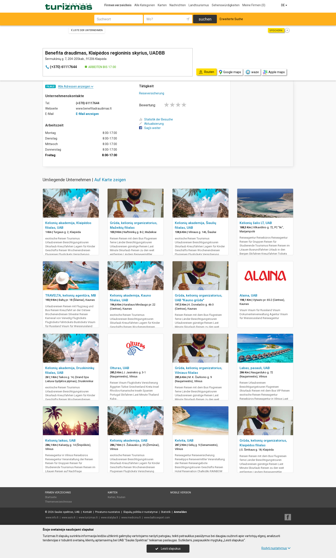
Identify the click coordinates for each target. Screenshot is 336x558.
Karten (162, 5)
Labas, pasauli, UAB (255, 368)
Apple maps (274, 72)
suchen (205, 19)
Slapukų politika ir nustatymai (140, 512)
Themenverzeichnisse (58, 501)
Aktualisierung (151, 123)
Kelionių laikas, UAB (60, 440)
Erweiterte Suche (231, 19)
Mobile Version (180, 492)
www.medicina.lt (131, 517)
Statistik (166, 512)
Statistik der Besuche (156, 119)
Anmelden (180, 512)
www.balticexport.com (157, 517)
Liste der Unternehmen (87, 30)
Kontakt (87, 512)
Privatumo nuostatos (107, 512)
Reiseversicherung (151, 93)
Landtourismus (199, 5)
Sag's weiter (150, 128)
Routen (121, 497)
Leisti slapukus (168, 548)
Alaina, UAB (248, 295)
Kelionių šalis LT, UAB (256, 223)
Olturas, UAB (119, 368)
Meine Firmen (253, 5)
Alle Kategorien (144, 5)
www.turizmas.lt (88, 517)
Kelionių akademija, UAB (128, 440)
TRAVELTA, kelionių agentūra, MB (70, 295)
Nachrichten (178, 5)
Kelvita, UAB (184, 440)
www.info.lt (52, 517)
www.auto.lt (68, 517)
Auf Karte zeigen (110, 179)
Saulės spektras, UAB (67, 512)
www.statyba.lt (109, 517)
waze (252, 72)
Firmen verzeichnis (118, 5)
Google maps (230, 72)
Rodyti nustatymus (276, 548)
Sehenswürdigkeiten (226, 5)
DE (284, 5)
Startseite (51, 497)
